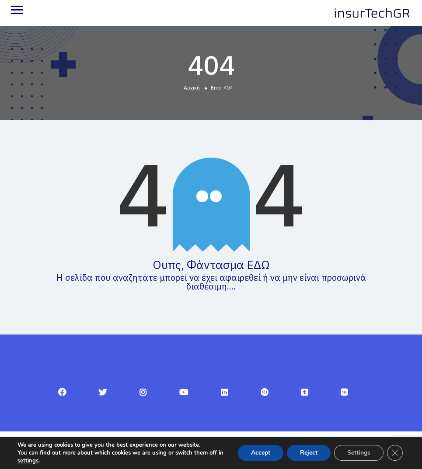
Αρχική (192, 87)
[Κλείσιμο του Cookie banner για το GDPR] (395, 453)
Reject (308, 452)
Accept (260, 452)
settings (27, 461)
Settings (358, 452)
